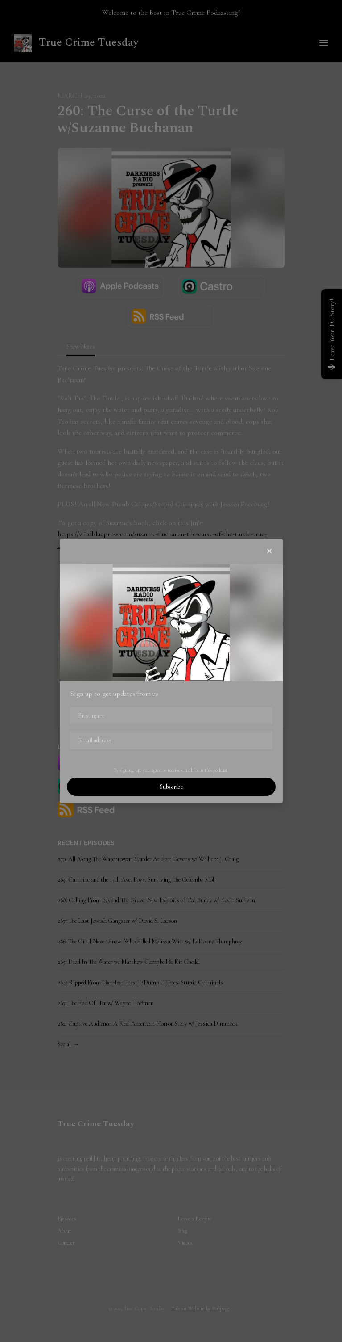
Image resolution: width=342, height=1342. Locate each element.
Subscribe (171, 787)
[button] (269, 551)
